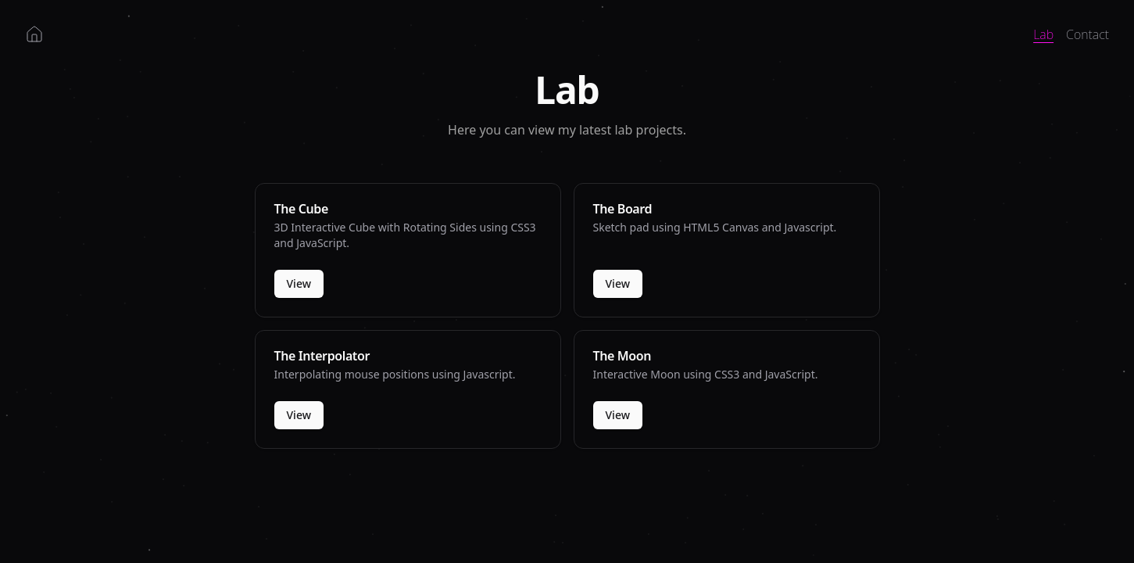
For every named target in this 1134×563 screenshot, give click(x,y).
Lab (1043, 34)
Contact (1087, 34)
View (299, 283)
